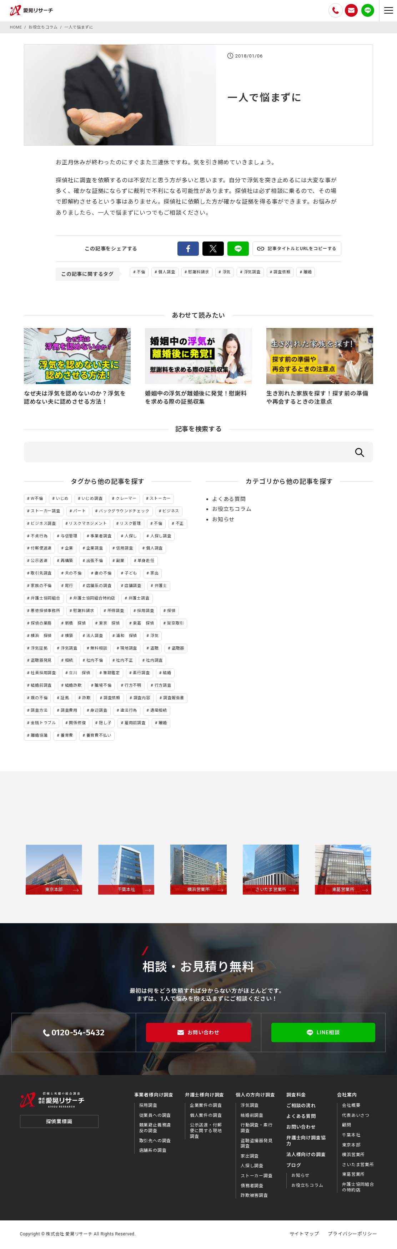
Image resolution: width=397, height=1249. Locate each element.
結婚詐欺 (73, 687)
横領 (69, 637)
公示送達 (39, 562)
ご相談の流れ (301, 1107)
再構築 (67, 562)
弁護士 (161, 587)
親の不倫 (39, 699)
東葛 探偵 (143, 624)
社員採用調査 (43, 674)
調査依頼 (281, 272)
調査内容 (142, 699)
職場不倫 (103, 687)
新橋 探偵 (75, 624)
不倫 (141, 272)
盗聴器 (178, 649)
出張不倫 (94, 562)
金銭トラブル (43, 724)
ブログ (293, 1166)
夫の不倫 (73, 574)
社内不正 (124, 662)
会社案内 (347, 1096)
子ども (131, 574)
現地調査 (128, 649)
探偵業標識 (59, 1127)
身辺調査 (98, 711)
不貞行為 (39, 537)
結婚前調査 (41, 687)
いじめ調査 (92, 499)
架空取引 (175, 624)
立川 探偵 (79, 674)
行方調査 (163, 687)
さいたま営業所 (358, 1165)
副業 (120, 562)
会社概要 (351, 1106)
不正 (180, 524)
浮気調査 (252, 272)
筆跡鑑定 (111, 674)
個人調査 (166, 272)
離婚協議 (39, 736)
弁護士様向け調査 (204, 1096)
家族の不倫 (41, 587)
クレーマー (126, 499)
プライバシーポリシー (352, 1235)
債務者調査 (252, 1186)
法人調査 (94, 637)
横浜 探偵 (41, 637)
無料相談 (98, 649)
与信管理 (69, 537)
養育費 (67, 736)
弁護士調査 (139, 599)
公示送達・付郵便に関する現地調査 (206, 1132)
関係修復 (77, 724)
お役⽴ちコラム (307, 1186)
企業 (69, 549)
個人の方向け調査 (255, 1096)
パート (79, 512)
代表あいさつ (356, 1116)
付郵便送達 (41, 549)
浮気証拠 (39, 649)
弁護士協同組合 (45, 599)
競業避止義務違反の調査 (155, 1129)
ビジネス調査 (43, 524)
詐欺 (86, 699)
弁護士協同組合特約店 (94, 599)
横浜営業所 (353, 1156)
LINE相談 (323, 1034)
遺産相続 (158, 711)
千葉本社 (351, 1136)
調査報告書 (173, 699)
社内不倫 (94, 662)
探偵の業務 (41, 624)
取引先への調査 (155, 1141)
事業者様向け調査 (154, 1096)
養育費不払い (99, 736)
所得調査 (115, 611)
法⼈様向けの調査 (306, 1155)
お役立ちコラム (232, 510)
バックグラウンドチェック (124, 512)
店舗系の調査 (99, 587)
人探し (131, 537)
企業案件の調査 (206, 1106)
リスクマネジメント (88, 524)
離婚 (307, 272)
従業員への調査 (155, 1116)
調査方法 (39, 711)
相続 (69, 662)
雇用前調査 (135, 724)
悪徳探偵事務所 (45, 611)
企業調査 (94, 549)
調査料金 (296, 1096)
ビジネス (170, 512)
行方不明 (133, 687)
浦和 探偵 (126, 637)
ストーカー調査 (45, 512)
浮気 (226, 272)
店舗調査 (133, 587)
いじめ (62, 499)
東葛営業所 (353, 1175)
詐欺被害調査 (254, 1196)
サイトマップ (304, 1235)
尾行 (69, 587)
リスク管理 (130, 524)
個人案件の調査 (206, 1116)
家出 (154, 574)
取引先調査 (41, 574)
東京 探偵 (109, 624)
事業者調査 (100, 537)
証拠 (65, 699)
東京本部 (351, 1146)
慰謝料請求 (198, 272)
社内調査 (154, 662)
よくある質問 (229, 500)
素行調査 (141, 674)
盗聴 (154, 649)
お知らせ (223, 520)
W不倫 (37, 499)
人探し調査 (160, 537)
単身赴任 (145, 562)
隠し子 (105, 724)
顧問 (346, 1126)
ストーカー (160, 499)
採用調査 (145, 611)
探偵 (171, 611)
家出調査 (250, 1157)
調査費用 (69, 711)
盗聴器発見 (41, 662)
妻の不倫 (103, 574)
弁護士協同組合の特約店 (358, 1188)
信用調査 (124, 549)
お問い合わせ (198, 1034)
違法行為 (128, 711)
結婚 (167, 674)
